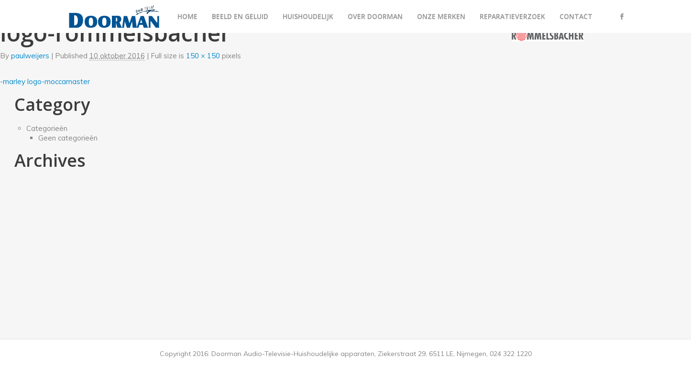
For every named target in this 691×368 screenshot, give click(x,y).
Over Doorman (375, 16)
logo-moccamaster (58, 81)
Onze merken (441, 16)
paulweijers (30, 55)
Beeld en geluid (240, 16)
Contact (575, 16)
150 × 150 (203, 55)
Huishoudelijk (308, 16)
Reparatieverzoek (512, 16)
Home (187, 16)
